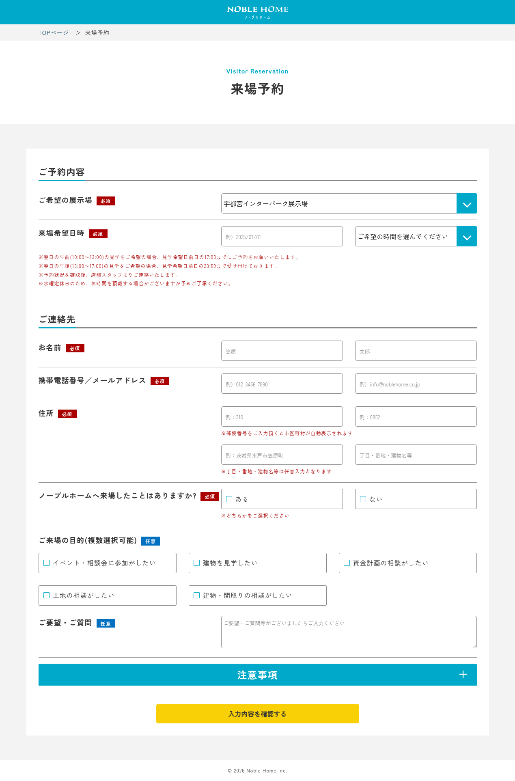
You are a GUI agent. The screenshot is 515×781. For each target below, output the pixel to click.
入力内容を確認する (257, 713)
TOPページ (54, 32)
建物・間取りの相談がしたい (248, 595)
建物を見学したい (230, 562)
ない (376, 499)
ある (242, 499)
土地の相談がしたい (84, 595)
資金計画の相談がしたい (391, 562)
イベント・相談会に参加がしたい (104, 562)
